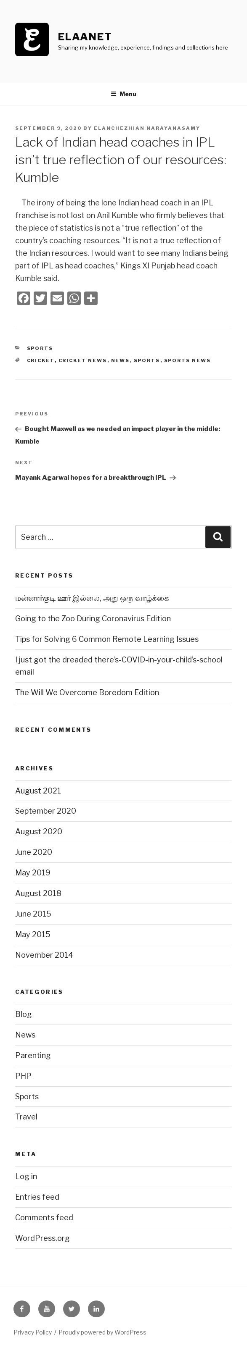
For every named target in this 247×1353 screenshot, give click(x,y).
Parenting (33, 1055)
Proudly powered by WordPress (102, 1332)
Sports (40, 348)
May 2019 (32, 872)
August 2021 (38, 790)
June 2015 (33, 913)
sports (147, 360)
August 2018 (38, 893)
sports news (187, 360)
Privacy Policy (32, 1332)
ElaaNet (85, 37)
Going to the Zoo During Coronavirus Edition (93, 618)
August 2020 (38, 831)
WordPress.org (42, 1238)
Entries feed (37, 1197)
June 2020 (33, 852)
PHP (23, 1076)
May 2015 (32, 934)
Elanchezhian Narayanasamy (147, 128)
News (25, 1034)
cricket (41, 360)
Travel (26, 1116)
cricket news (82, 360)
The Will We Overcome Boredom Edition (87, 692)
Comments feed (44, 1217)
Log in (26, 1176)
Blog (23, 1014)
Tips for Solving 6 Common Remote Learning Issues (107, 639)
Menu (123, 93)
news (120, 360)
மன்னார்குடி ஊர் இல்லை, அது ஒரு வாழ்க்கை (92, 598)
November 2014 (44, 955)
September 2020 (45, 811)
